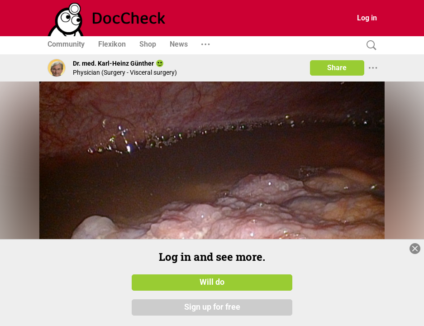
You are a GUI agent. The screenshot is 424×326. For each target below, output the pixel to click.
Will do (212, 282)
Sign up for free (212, 307)
